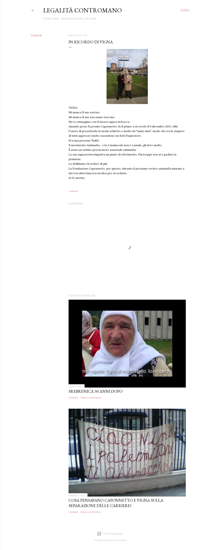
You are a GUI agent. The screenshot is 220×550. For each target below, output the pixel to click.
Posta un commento (90, 397)
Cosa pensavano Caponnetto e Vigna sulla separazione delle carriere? (116, 503)
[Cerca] (184, 10)
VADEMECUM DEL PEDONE (78, 18)
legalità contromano (82, 10)
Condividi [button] (36, 35)
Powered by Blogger (110, 534)
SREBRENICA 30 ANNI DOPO (96, 391)
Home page (51, 18)
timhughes (120, 540)
